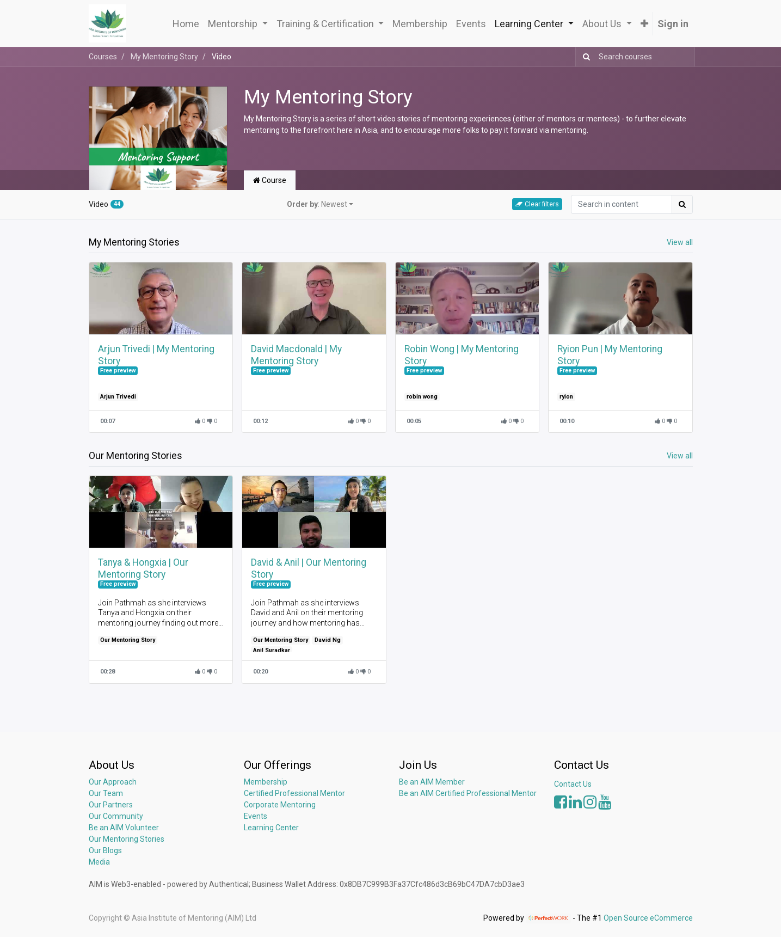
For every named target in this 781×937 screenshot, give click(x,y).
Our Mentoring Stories (126, 839)
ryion (566, 396)
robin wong (422, 396)
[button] (644, 23)
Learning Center (271, 827)
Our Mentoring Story (127, 640)
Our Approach (113, 781)
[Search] (584, 56)
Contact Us (573, 784)
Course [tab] (269, 180)
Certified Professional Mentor (294, 793)
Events (255, 816)
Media (99, 862)
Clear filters (537, 204)
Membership (265, 781)
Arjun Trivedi (118, 396)
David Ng (328, 640)
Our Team (106, 793)
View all (680, 242)
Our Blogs (105, 850)
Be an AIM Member (432, 781)
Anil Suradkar (271, 650)
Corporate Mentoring (280, 804)
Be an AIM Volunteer (124, 827)
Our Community (116, 816)
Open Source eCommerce (648, 918)
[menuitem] (186, 23)
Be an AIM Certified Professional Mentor (468, 793)
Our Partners (111, 804)
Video (106, 204)
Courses (103, 56)
